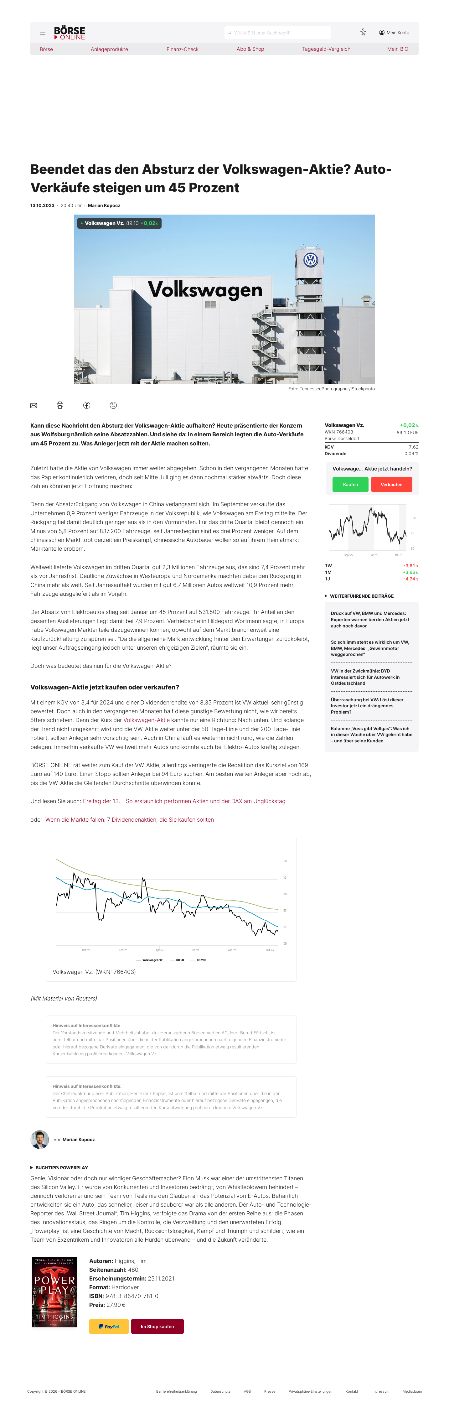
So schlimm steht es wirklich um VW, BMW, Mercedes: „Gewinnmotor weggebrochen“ (370, 648)
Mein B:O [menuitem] (397, 49)
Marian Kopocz (79, 1139)
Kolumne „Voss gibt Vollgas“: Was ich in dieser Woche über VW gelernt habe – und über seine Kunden (371, 734)
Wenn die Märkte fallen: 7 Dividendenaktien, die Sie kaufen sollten (129, 819)
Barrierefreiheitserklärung (176, 1391)
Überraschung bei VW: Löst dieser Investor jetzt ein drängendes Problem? (367, 705)
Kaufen (350, 484)
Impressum (380, 1391)
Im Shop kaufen (157, 1326)
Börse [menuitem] (46, 49)
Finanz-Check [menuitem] (183, 49)
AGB (247, 1391)
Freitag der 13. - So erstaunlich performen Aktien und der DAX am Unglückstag (184, 801)
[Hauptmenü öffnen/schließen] (42, 32)
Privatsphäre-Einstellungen (310, 1391)
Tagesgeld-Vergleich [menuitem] (326, 49)
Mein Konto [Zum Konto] (394, 32)
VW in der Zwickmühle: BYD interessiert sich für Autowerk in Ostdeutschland (365, 677)
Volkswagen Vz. (94, 972)
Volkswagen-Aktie (146, 720)
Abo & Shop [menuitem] (250, 49)
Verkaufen (392, 484)
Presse (269, 1391)
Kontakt (352, 1391)
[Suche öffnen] (277, 32)
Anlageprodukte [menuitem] (109, 49)
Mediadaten (412, 1391)
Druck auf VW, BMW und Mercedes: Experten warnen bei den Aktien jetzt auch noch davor (370, 619)
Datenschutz (220, 1391)
